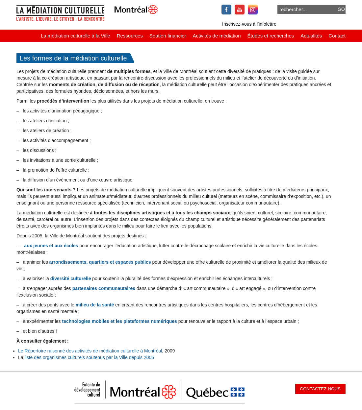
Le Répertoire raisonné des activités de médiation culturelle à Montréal (90, 350)
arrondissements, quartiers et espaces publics (100, 262)
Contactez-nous (320, 388)
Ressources (130, 35)
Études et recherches (270, 35)
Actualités (311, 35)
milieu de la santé (95, 304)
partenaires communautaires (103, 288)
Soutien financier (167, 35)
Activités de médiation (217, 35)
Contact (337, 35)
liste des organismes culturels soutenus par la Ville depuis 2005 (89, 357)
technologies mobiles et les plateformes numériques (119, 321)
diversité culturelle (70, 278)
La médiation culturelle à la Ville (75, 35)
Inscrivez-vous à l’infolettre (249, 24)
